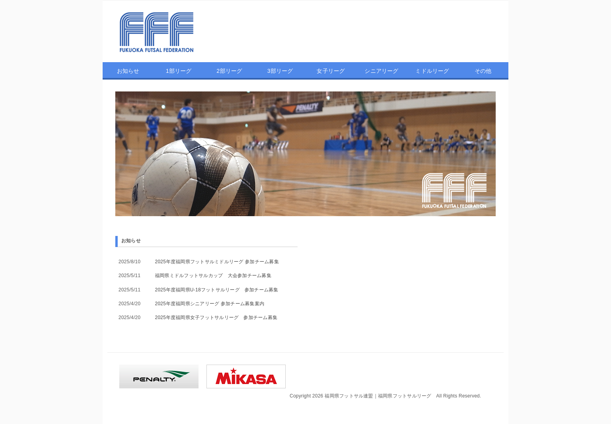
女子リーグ (331, 71)
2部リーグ (229, 71)
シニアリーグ (381, 71)
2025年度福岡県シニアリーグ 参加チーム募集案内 (209, 303)
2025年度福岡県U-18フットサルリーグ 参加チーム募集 (217, 290)
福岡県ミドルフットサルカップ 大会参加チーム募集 (213, 275)
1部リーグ (179, 71)
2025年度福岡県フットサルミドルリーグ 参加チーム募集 (217, 261)
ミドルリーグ (432, 71)
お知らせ (128, 71)
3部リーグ (280, 71)
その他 (483, 71)
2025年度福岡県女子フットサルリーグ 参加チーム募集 (216, 317)
